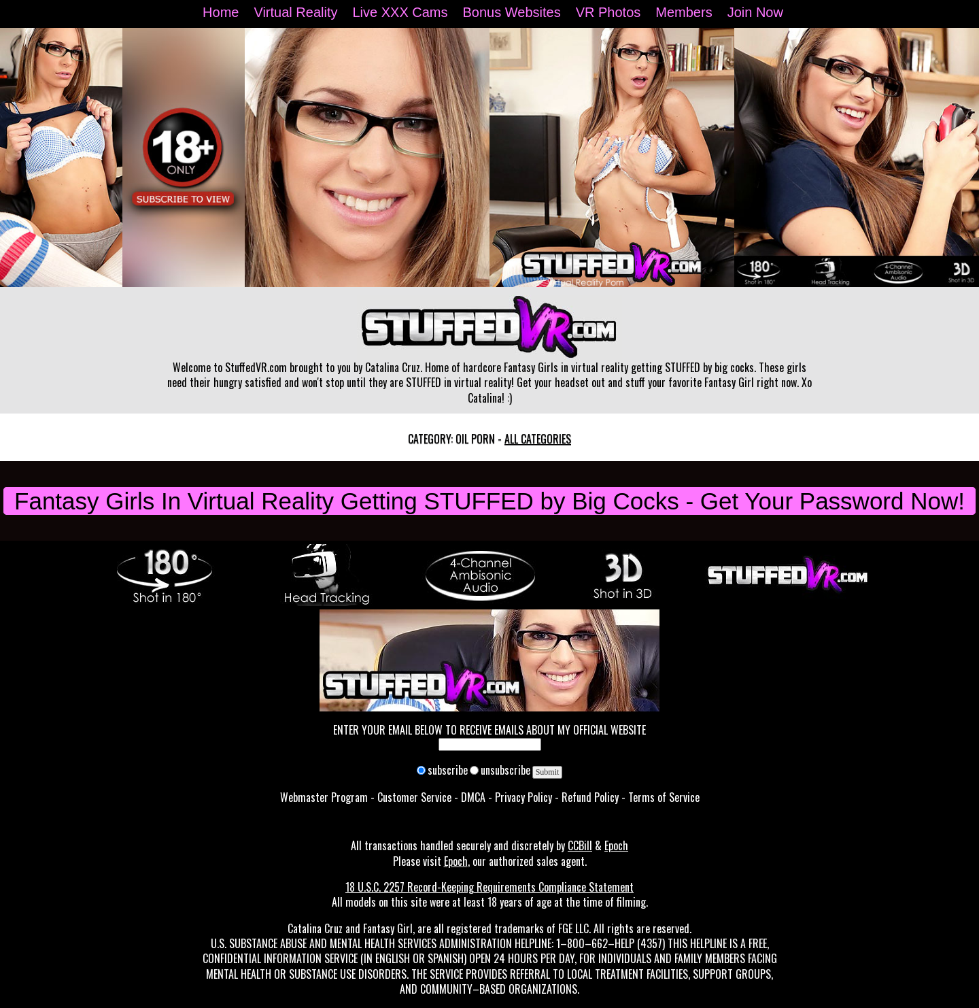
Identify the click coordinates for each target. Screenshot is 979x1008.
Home (221, 12)
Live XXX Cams (399, 12)
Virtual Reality (295, 12)
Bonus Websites (512, 12)
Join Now (755, 12)
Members (683, 12)
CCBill (580, 845)
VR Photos (608, 12)
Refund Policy (590, 797)
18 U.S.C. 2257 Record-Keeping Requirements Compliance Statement (489, 887)
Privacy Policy (523, 797)
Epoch (616, 845)
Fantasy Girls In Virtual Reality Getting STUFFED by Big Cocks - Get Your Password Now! (489, 501)
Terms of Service (664, 797)
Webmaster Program (324, 797)
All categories (537, 439)
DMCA (473, 797)
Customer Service (414, 797)
